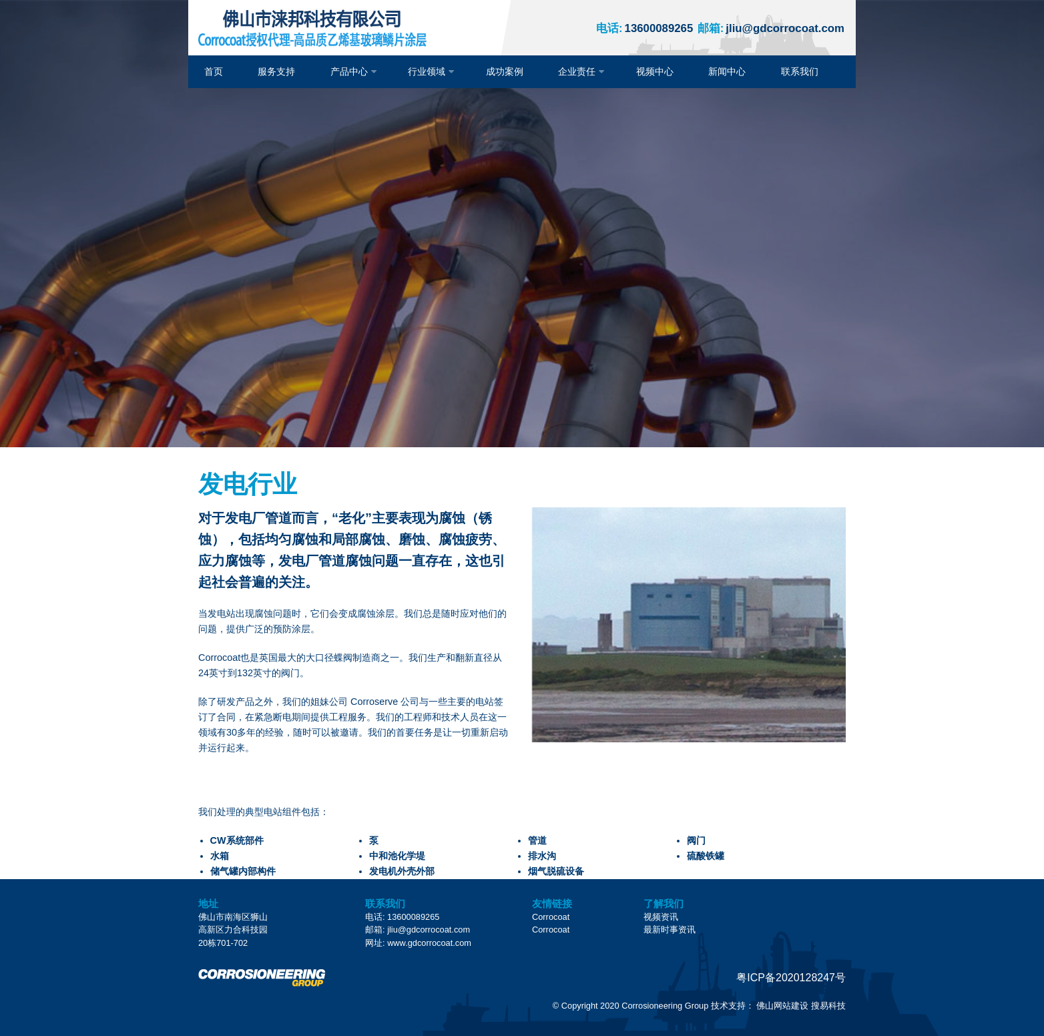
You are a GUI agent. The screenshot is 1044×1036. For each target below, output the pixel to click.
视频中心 (655, 71)
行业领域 (426, 71)
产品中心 (349, 71)
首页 (213, 71)
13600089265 (644, 28)
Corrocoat (550, 917)
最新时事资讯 (669, 930)
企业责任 (576, 71)
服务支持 (276, 71)
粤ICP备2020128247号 (791, 977)
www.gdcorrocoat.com (429, 943)
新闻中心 (727, 71)
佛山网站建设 (782, 1006)
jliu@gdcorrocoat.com (771, 28)
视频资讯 (660, 917)
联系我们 (799, 71)
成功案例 (504, 71)
